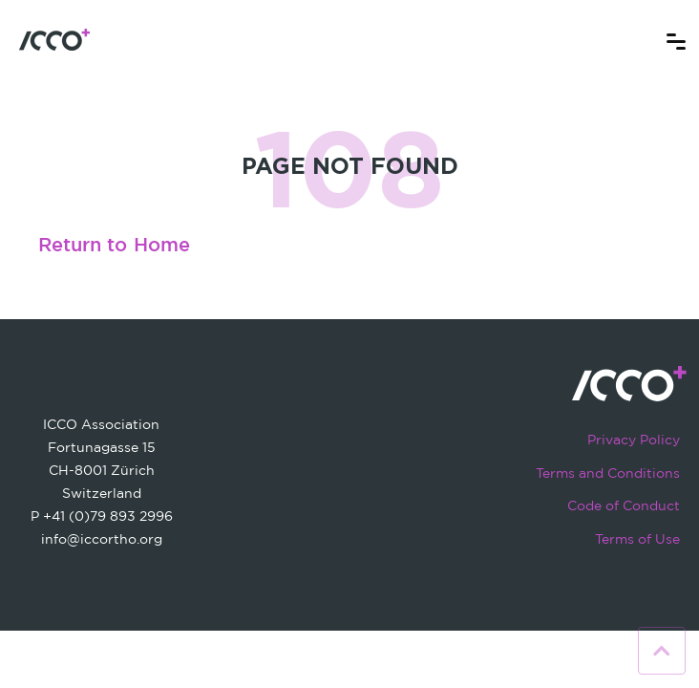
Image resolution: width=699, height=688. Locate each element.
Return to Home (114, 245)
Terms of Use (637, 538)
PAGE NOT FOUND (350, 165)
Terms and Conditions (608, 472)
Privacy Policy (633, 439)
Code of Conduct (623, 505)
